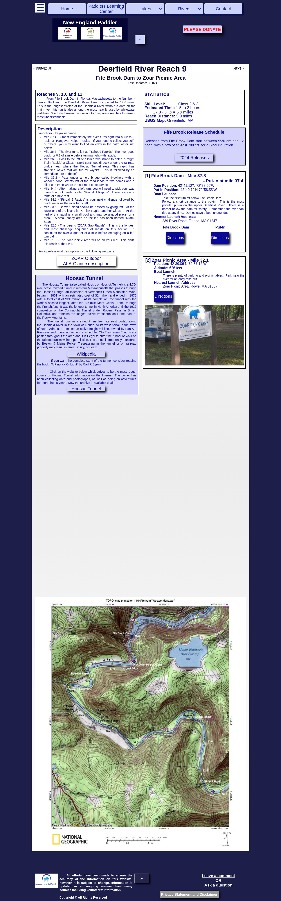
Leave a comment (218, 876)
